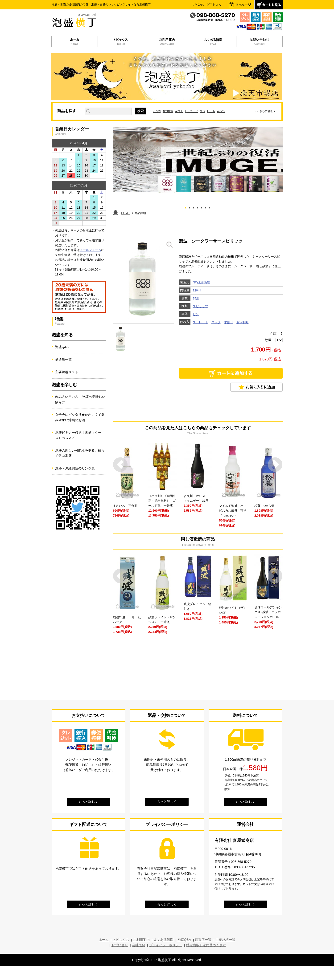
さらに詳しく (267, 111)
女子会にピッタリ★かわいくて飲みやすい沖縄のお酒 (80, 417)
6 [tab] (205, 207)
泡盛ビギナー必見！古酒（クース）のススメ (78, 435)
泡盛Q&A (62, 347)
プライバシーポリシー (165, 945)
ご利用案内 (141, 940)
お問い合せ (119, 945)
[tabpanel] (198, 160)
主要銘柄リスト (66, 372)
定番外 (221, 111)
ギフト (179, 111)
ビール (211, 111)
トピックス (121, 940)
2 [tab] (189, 207)
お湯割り (242, 322)
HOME (125, 213)
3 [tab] (193, 207)
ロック (216, 322)
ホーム (104, 940)
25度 (196, 298)
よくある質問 (163, 940)
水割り (228, 322)
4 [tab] (197, 207)
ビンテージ (191, 111)
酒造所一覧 (63, 359)
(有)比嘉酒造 (201, 282)
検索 (140, 111)
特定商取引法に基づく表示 (206, 945)
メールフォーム (90, 250)
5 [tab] (201, 207)
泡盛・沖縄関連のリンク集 (75, 468)
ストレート (200, 322)
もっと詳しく (88, 802)
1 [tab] (185, 207)
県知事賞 (168, 111)
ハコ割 (157, 111)
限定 (202, 111)
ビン (196, 314)
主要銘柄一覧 (225, 940)
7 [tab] (209, 207)
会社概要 (138, 945)
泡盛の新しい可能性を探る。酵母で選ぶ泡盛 (80, 453)
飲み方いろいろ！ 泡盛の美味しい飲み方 (80, 399)
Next (275, 464)
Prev (120, 464)
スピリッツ (200, 306)
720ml (197, 290)
